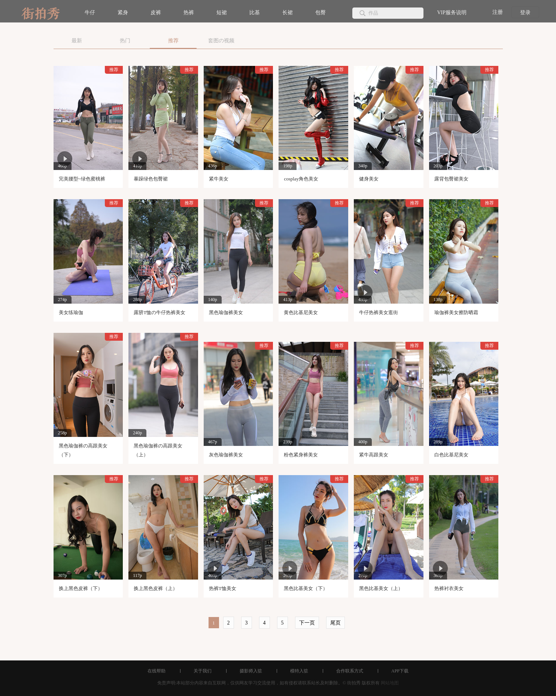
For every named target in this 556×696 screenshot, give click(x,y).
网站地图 (390, 683)
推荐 (173, 40)
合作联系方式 (349, 671)
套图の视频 (221, 40)
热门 (125, 40)
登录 (525, 12)
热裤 (188, 12)
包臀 (320, 12)
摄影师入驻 (251, 671)
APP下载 (399, 671)
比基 (254, 12)
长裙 (287, 12)
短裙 (221, 12)
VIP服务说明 (452, 12)
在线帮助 (156, 671)
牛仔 (90, 12)
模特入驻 (299, 671)
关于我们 (203, 671)
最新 (77, 40)
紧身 (123, 12)
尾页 (335, 623)
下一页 (307, 623)
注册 (497, 12)
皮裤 (156, 12)
